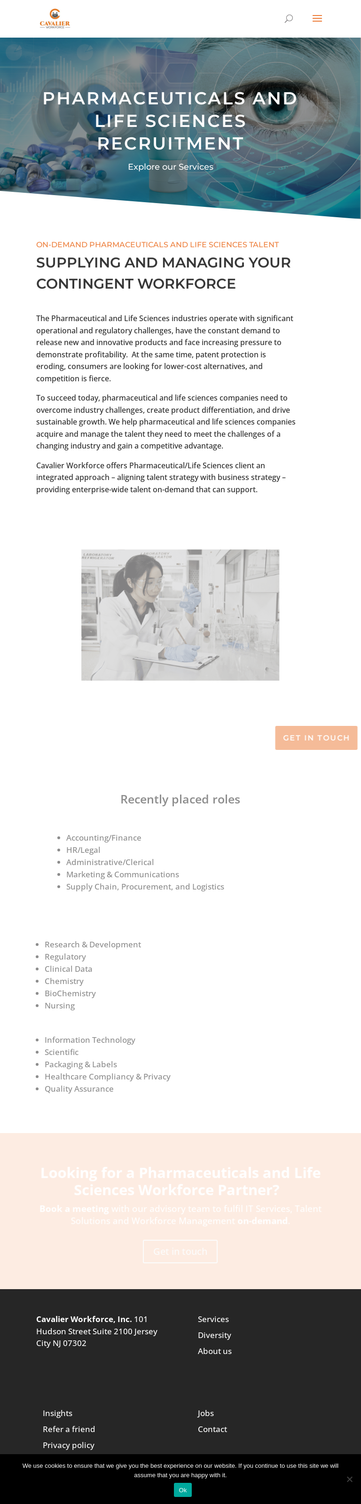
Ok (183, 1490)
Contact (212, 1429)
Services (213, 1319)
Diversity (214, 1335)
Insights (57, 1413)
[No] (349, 1479)
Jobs (206, 1413)
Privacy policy (68, 1445)
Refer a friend (69, 1429)
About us (215, 1351)
